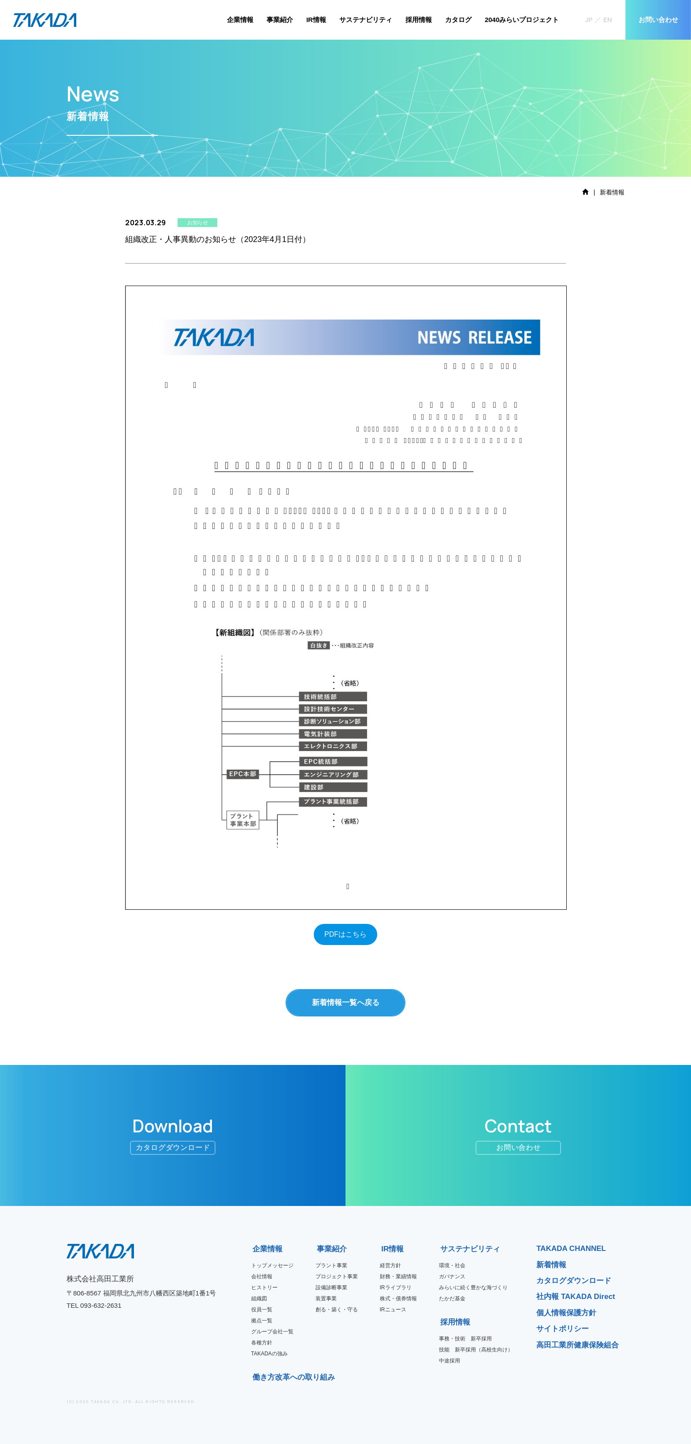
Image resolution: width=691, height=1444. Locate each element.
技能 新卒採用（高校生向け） (476, 1350)
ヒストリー (264, 1287)
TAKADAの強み (269, 1354)
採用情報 (418, 19)
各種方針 (261, 1343)
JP (589, 19)
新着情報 (551, 1265)
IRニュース (393, 1309)
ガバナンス (452, 1276)
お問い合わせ (658, 19)
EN (607, 19)
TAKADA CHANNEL (571, 1248)
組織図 (259, 1298)
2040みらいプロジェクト (522, 19)
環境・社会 (452, 1265)
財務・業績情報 (398, 1276)
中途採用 (449, 1361)
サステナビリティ (365, 19)
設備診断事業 (331, 1287)
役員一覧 (261, 1309)
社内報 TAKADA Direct (575, 1296)
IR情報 (316, 19)
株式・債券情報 (398, 1298)
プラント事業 (331, 1265)
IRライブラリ (396, 1287)
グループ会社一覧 (272, 1332)
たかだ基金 (452, 1298)
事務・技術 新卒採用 (465, 1339)
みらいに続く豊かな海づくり (473, 1287)
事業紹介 (280, 19)
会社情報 (261, 1276)
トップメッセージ (272, 1265)
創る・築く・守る (337, 1309)
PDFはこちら (345, 934)
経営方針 (390, 1265)
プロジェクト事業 (337, 1276)
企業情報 (240, 19)
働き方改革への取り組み (255, 1377)
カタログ (458, 19)
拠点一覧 (261, 1320)
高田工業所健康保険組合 (577, 1345)
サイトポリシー (562, 1329)
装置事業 (326, 1298)
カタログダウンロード (573, 1281)
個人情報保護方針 (566, 1313)
